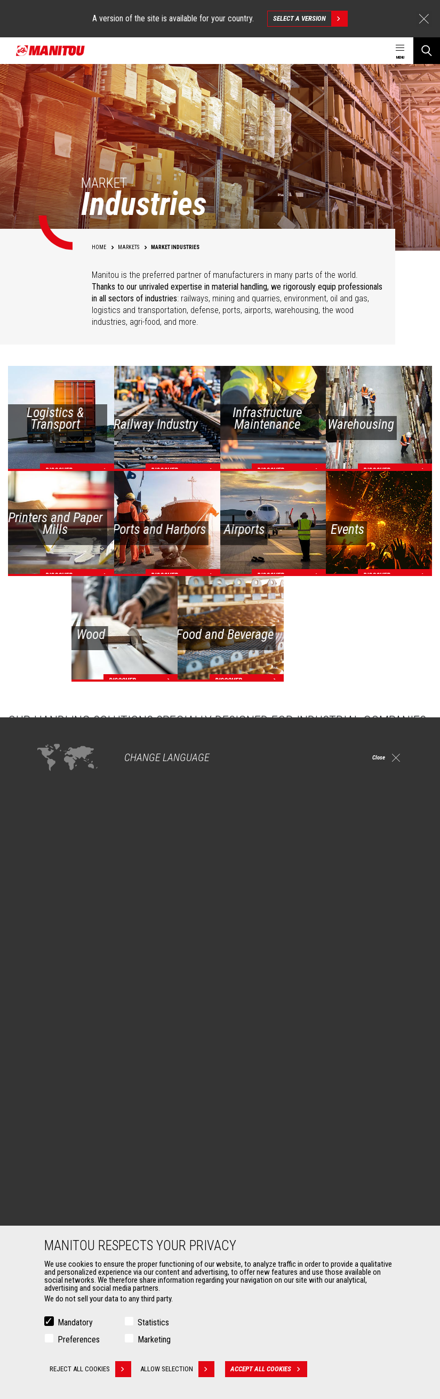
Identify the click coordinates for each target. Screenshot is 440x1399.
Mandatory (75, 1322)
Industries (55, 1100)
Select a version (310, 18)
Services (242, 1172)
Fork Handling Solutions (75, 1216)
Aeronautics (58, 1125)
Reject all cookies (90, 1369)
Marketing (154, 1339)
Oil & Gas (53, 1112)
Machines (244, 1056)
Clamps (51, 1203)
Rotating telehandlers (267, 1100)
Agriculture (56, 1074)
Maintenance (254, 1216)
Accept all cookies (273, 1369)
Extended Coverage (264, 1203)
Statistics (153, 1322)
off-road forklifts (285, 848)
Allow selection (182, 1369)
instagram (355, 1005)
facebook (331, 1005)
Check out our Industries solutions (88, 931)
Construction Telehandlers (274, 1074)
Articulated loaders (263, 1112)
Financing (249, 1190)
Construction (59, 1087)
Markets (47, 1056)
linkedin (379, 1005)
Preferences (79, 1339)
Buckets (52, 1190)
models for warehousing (347, 826)
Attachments (56, 1172)
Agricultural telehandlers (271, 1087)
